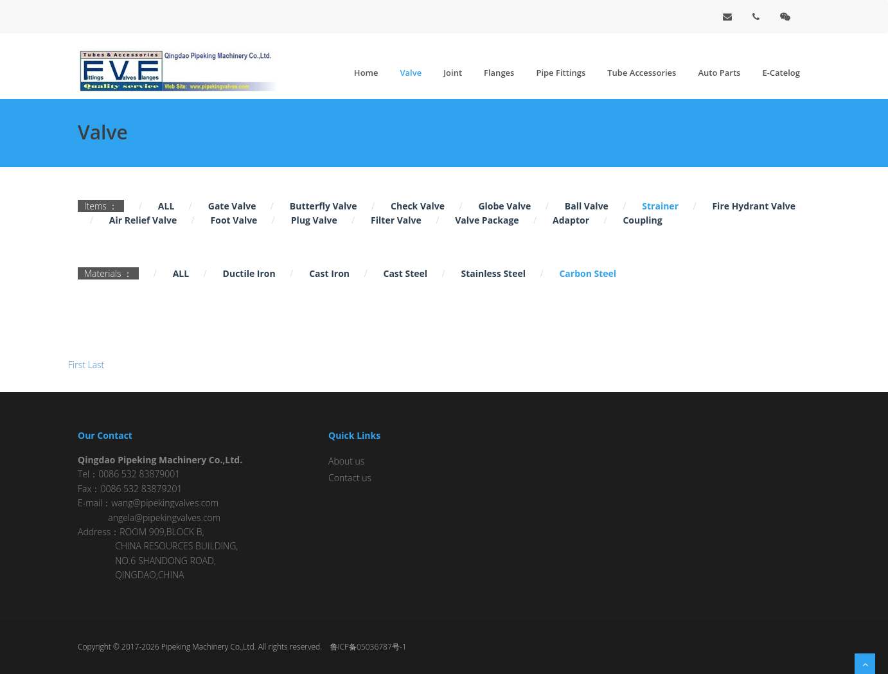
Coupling (642, 220)
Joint (452, 72)
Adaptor (571, 220)
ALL (166, 206)
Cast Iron (329, 273)
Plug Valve (314, 220)
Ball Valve (586, 206)
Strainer (660, 206)
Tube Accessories (641, 72)
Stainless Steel (493, 273)
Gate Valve (232, 206)
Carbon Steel (587, 273)
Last (96, 365)
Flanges (499, 72)
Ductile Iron (249, 273)
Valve (411, 72)
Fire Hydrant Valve (753, 206)
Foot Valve (234, 220)
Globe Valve (504, 206)
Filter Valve (396, 220)
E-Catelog (781, 72)
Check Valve (418, 206)
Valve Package (487, 220)
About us (346, 461)
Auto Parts (719, 72)
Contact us (349, 478)
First (76, 365)
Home (366, 72)
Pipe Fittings (560, 72)
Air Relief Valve (143, 220)
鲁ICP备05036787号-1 (368, 646)
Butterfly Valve (323, 206)
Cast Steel (405, 273)
